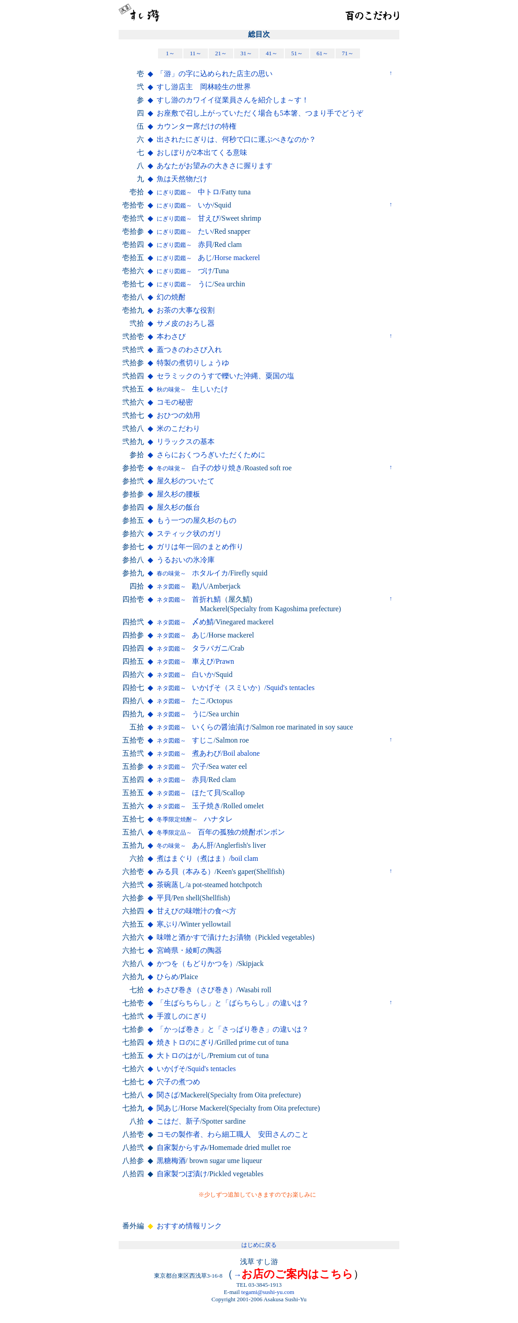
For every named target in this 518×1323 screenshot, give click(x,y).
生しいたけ (192, 389)
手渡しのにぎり (182, 1016)
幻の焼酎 (171, 297)
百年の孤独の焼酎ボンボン (221, 832)
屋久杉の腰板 (178, 494)
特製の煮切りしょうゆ (193, 363)
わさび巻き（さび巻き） (196, 990)
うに (184, 284)
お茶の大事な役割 (186, 310)
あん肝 (185, 845)
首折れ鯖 (189, 599)
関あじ (167, 1108)
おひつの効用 (178, 415)
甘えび (188, 218)
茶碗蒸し (171, 884)
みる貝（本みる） (186, 871)
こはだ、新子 (178, 1121)
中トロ (188, 192)
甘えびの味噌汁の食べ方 (196, 911)
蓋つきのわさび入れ (189, 349)
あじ (181, 635)
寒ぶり (167, 924)
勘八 (181, 586)
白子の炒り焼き (200, 468)
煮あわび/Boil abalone (208, 753)
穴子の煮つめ (178, 1082)
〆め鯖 (185, 622)
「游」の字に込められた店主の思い (215, 73)
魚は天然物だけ (182, 179)
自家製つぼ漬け (182, 1174)
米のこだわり (178, 428)
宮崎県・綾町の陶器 (189, 950)
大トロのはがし (182, 1055)
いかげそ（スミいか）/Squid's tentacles (236, 687)
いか (184, 205)
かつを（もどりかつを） (196, 963)
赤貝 (184, 244)
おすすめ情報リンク (189, 1226)
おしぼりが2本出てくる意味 (202, 152)
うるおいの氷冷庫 (186, 560)
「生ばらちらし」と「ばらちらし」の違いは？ (233, 1003)
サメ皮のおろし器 (186, 323)
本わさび (171, 336)
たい (184, 231)
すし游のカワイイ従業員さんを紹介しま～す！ (233, 100)
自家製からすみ (182, 1147)
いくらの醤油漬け (203, 727)
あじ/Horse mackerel (208, 257)
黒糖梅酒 (171, 1160)
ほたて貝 (189, 793)
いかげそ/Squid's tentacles (196, 1068)
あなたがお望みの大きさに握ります (215, 165)
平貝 (164, 898)
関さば (167, 1095)
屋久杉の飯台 (178, 507)
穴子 (181, 766)
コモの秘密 (175, 402)
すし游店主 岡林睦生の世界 (204, 87)
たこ (181, 701)
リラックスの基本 (186, 441)
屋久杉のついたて (186, 481)
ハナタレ (195, 819)
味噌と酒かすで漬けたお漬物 (204, 937)
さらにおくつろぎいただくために (211, 455)
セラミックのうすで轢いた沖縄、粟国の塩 (225, 376)
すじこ (185, 740)
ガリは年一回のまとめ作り (200, 546)
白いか (185, 674)
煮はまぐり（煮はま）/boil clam (207, 858)
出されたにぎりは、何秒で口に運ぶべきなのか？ (236, 139)
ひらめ (167, 976)
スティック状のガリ (189, 533)
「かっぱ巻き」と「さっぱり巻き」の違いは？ (233, 1029)
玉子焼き (189, 806)
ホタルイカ (192, 573)
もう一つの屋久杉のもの (196, 520)
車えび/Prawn (195, 661)
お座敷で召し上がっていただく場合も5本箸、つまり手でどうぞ (260, 113)
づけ (184, 271)
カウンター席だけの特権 (196, 126)
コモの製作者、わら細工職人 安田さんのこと (233, 1134)
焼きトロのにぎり (186, 1042)
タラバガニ (192, 648)
